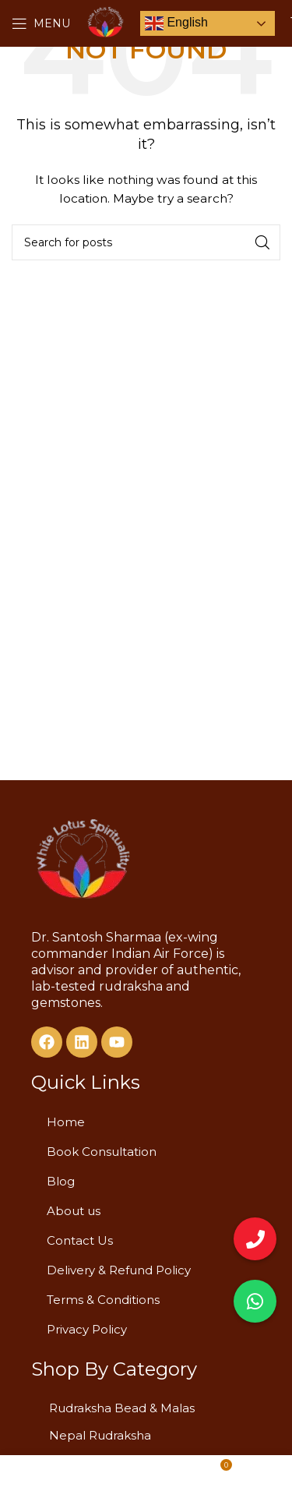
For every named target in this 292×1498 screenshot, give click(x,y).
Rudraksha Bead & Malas (122, 1408)
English (176, 23)
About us (73, 1210)
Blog (61, 1181)
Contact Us (80, 1240)
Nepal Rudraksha (100, 1435)
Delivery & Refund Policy (119, 1270)
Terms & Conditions (103, 1299)
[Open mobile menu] (41, 23)
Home (66, 1122)
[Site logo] (105, 23)
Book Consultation (102, 1151)
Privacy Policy (87, 1329)
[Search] (146, 242)
